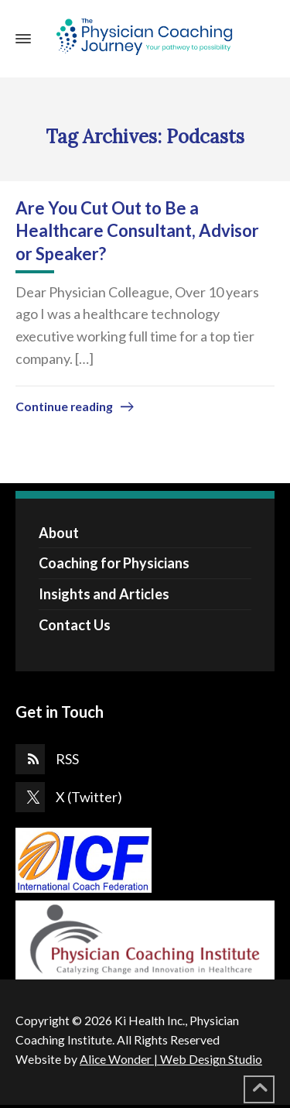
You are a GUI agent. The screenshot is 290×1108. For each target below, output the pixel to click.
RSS (67, 758)
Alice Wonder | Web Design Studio (171, 1058)
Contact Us (75, 624)
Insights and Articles (104, 593)
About (59, 532)
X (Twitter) (89, 796)
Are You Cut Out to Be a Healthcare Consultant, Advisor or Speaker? (137, 230)
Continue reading (64, 406)
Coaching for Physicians (114, 562)
